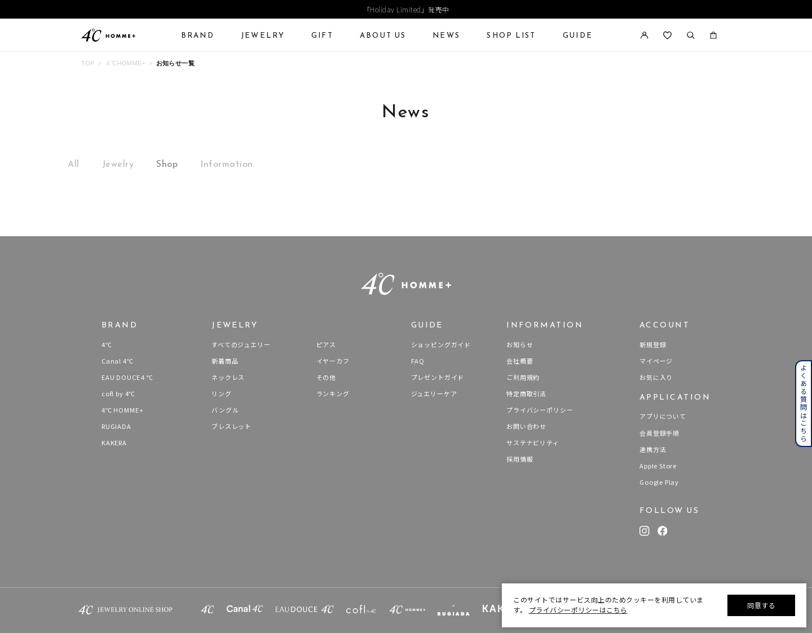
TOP (88, 63)
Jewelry (118, 164)
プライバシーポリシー (539, 409)
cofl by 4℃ (118, 393)
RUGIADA (116, 426)
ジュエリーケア (434, 393)
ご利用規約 (523, 377)
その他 (326, 377)
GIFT (322, 35)
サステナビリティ (532, 442)
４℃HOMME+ (125, 63)
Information (226, 164)
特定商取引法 (526, 393)
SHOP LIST (511, 35)
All (74, 164)
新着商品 (224, 360)
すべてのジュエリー (240, 344)
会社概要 (519, 360)
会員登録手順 (659, 433)
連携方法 (652, 449)
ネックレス (228, 377)
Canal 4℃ (118, 360)
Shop (167, 164)
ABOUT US (383, 35)
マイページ (656, 360)
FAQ (418, 360)
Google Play (659, 482)
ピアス (326, 344)
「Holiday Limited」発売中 (406, 9)
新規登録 (652, 344)
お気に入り (656, 377)
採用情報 (519, 458)
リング (221, 393)
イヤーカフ (333, 360)
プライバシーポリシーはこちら (578, 609)
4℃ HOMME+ (122, 409)
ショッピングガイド (441, 344)
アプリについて (662, 416)
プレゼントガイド (438, 377)
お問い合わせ (526, 426)
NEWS (446, 35)
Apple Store (658, 465)
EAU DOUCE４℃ (127, 377)
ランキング (333, 393)
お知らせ (519, 344)
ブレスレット (231, 426)
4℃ (107, 344)
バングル (225, 409)
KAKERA (114, 442)
